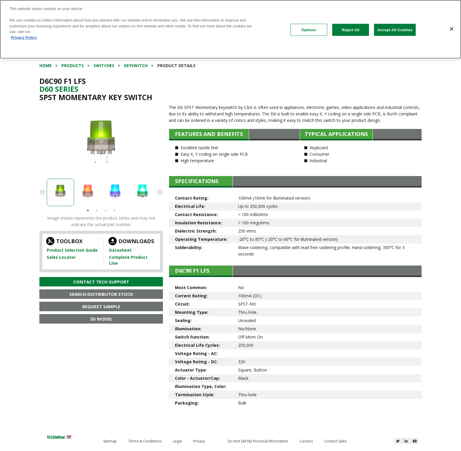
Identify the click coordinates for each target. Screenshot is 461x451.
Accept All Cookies (394, 29)
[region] (230, 29)
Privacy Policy (24, 37)
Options (308, 29)
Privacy (199, 441)
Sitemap (110, 441)
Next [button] (160, 192)
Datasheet (120, 250)
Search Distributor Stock (101, 294)
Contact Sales (335, 441)
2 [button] (97, 210)
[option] (101, 142)
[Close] (451, 28)
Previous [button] (42, 192)
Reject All (351, 29)
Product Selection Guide (72, 250)
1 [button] (88, 210)
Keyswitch (136, 65)
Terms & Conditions (144, 441)
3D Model (101, 319)
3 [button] (105, 210)
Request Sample (101, 306)
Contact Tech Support (101, 282)
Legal (177, 441)
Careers (306, 441)
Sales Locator (61, 257)
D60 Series (58, 89)
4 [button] (114, 210)
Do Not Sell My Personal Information (258, 441)
